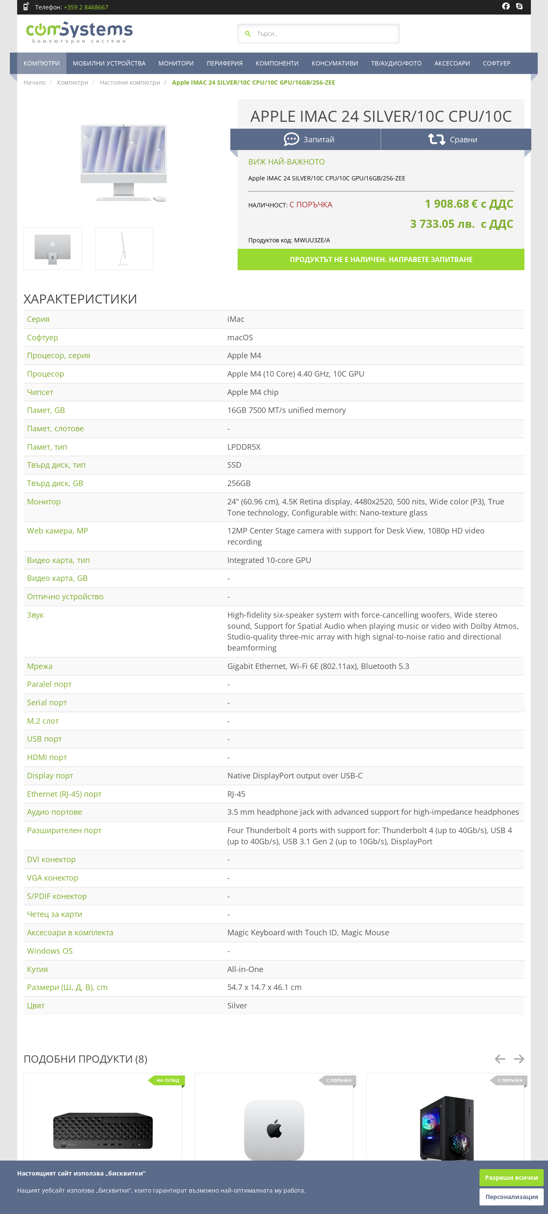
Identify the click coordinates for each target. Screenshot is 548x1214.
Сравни (452, 140)
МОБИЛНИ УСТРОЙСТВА (109, 63)
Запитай (309, 140)
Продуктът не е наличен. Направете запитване (381, 259)
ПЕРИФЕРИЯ (225, 63)
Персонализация (511, 1197)
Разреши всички (511, 1177)
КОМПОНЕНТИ (277, 63)
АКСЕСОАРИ (452, 63)
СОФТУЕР (496, 63)
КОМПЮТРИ (42, 63)
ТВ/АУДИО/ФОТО (396, 63)
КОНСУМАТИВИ (335, 63)
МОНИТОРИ (176, 63)
